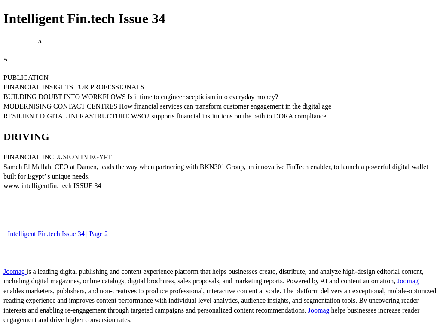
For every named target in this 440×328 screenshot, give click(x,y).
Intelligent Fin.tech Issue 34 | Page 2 (58, 233)
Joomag (15, 271)
